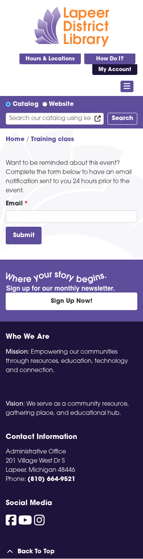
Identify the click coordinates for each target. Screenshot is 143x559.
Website (61, 104)
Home (15, 139)
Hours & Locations (50, 59)
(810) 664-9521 (51, 479)
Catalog (26, 104)
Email (14, 204)
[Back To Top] (71, 552)
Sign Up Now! (71, 301)
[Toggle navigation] (127, 86)
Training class (52, 139)
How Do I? (110, 59)
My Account (114, 70)
